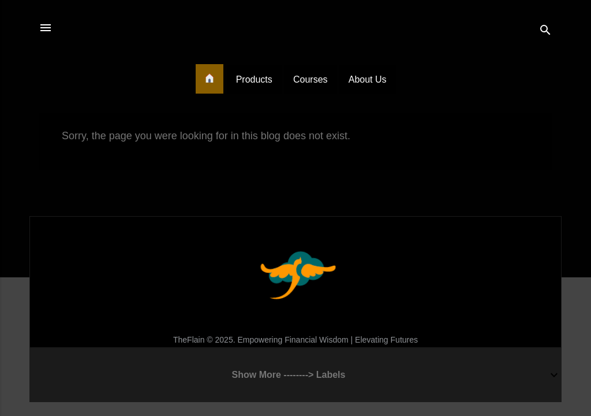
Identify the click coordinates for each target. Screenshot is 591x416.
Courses (310, 79)
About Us (368, 79)
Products (254, 79)
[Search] (545, 31)
